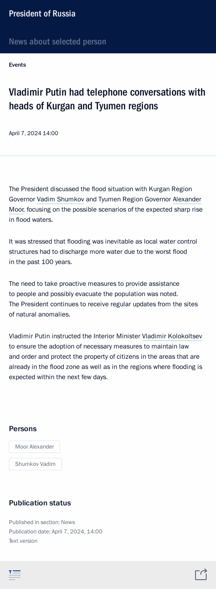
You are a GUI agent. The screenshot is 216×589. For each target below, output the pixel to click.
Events (17, 65)
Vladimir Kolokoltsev (172, 336)
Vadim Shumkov (60, 199)
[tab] (14, 574)
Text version (23, 541)
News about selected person (57, 41)
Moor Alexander (34, 447)
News (68, 522)
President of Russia (42, 13)
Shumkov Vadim (35, 464)
